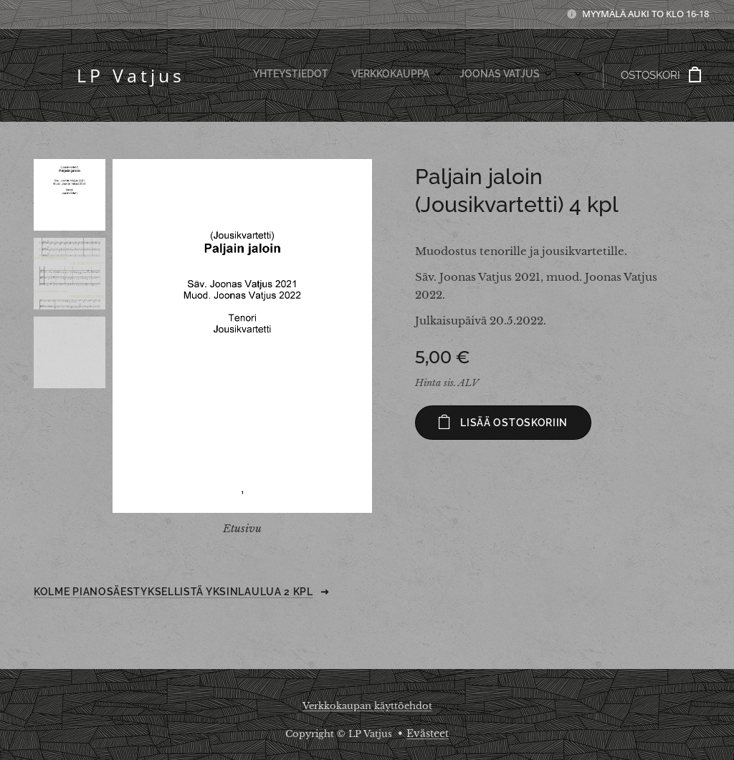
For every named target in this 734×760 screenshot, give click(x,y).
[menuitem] (414, 75)
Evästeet (427, 733)
